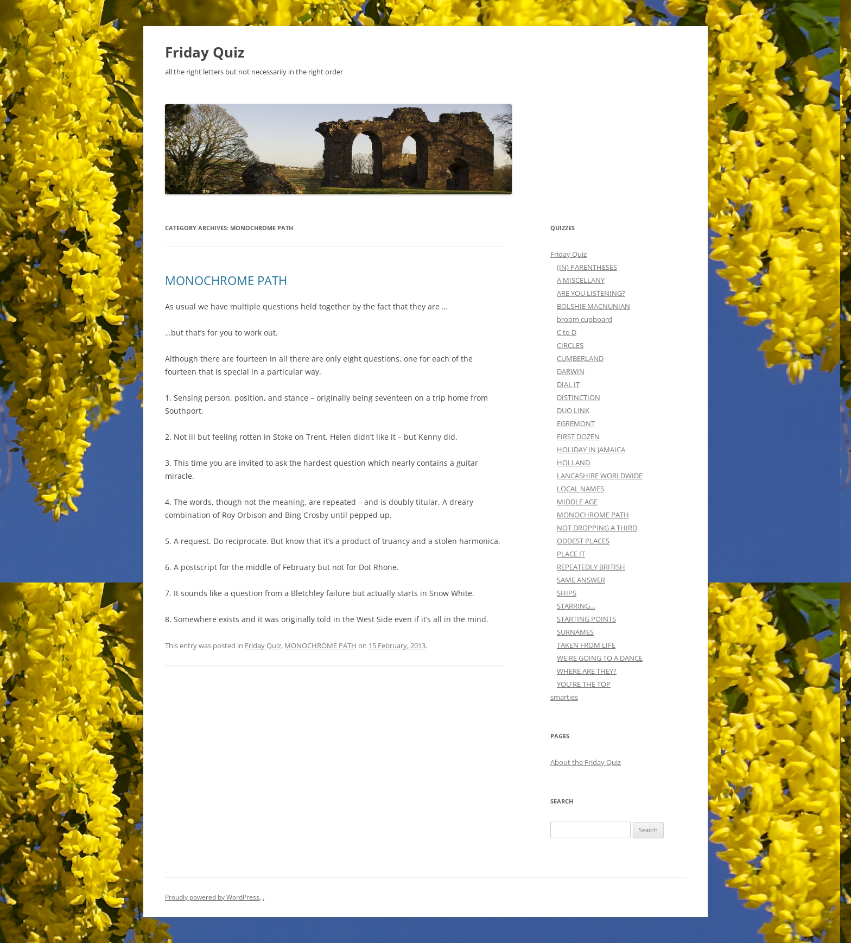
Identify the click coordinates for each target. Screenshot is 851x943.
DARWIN (571, 371)
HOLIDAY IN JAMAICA (591, 449)
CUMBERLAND (580, 358)
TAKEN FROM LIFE (586, 645)
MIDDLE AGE (577, 502)
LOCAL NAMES (580, 488)
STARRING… (576, 606)
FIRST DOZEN (578, 436)
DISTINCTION (578, 397)
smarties (564, 697)
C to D (566, 332)
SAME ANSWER (581, 580)
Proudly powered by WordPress (212, 897)
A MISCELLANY (581, 280)
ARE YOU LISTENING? (591, 293)
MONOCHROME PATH (226, 280)
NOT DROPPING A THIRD (597, 528)
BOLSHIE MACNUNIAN (593, 306)
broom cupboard (584, 319)
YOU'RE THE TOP (584, 684)
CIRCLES (570, 345)
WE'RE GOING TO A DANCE (600, 658)
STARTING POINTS (586, 619)
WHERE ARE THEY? (587, 671)
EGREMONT (576, 423)
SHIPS (566, 593)
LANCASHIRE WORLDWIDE (600, 475)
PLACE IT (571, 554)
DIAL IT (568, 384)
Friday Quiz (205, 52)
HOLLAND (573, 462)
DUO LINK (573, 410)
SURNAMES (575, 632)
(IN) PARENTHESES (587, 267)
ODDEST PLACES (583, 541)
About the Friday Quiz (585, 762)
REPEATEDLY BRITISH (591, 567)
